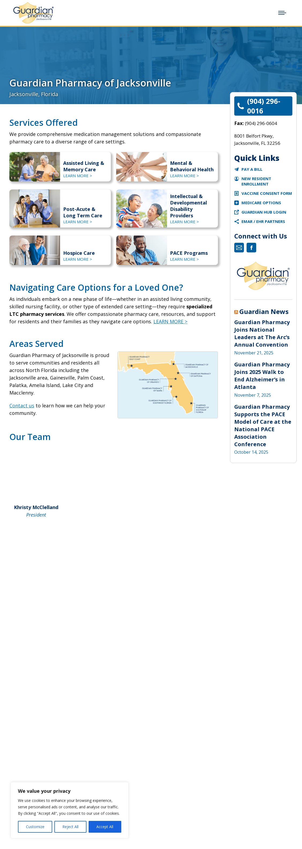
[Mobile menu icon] (282, 13)
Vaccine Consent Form (266, 193)
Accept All (104, 826)
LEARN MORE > (77, 175)
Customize (35, 826)
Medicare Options (261, 202)
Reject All (70, 826)
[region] (70, 810)
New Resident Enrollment (256, 181)
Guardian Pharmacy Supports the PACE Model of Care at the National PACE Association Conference (262, 425)
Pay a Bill (251, 169)
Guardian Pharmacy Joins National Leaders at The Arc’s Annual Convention (262, 333)
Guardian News (264, 312)
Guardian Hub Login (263, 212)
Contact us (21, 405)
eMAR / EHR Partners (263, 221)
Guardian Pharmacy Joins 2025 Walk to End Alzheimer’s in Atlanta (262, 376)
